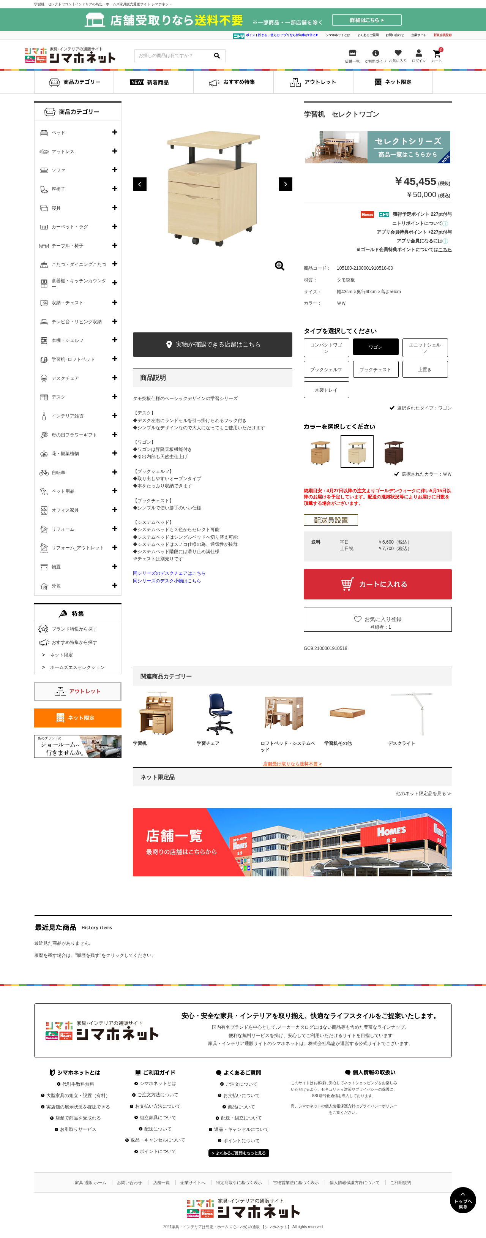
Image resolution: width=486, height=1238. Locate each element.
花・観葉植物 (65, 453)
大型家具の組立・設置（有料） (78, 1095)
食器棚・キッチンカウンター (79, 283)
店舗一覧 (161, 1182)
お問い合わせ (395, 35)
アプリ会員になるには (422, 240)
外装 (56, 585)
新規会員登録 (443, 35)
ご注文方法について (157, 1094)
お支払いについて (241, 1095)
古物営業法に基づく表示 (296, 1182)
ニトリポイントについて (420, 223)
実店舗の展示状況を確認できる (78, 1107)
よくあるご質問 (368, 35)
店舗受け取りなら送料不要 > (292, 764)
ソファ (58, 170)
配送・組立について (241, 1118)
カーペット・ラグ (70, 226)
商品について (241, 1107)
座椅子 (58, 189)
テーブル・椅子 (68, 245)
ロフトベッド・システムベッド (287, 747)
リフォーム (63, 529)
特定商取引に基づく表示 (239, 1182)
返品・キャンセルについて (158, 1140)
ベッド (58, 132)
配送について (158, 1129)
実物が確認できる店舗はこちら (212, 344)
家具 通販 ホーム (90, 1182)
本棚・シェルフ (68, 340)
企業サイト (418, 35)
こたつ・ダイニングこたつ (79, 264)
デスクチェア (65, 378)
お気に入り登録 (383, 619)
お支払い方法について (158, 1106)
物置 (56, 566)
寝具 (56, 208)
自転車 (58, 472)
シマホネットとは (338, 35)
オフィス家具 (65, 510)
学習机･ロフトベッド (73, 359)
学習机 (140, 743)
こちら (445, 249)
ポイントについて (158, 1151)
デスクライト (401, 743)
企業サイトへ (192, 1182)
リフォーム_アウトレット (78, 547)
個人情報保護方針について (355, 1182)
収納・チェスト (68, 302)
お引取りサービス (78, 1129)
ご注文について (241, 1084)
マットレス (63, 151)
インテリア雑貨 (68, 416)
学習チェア (208, 743)
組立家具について (158, 1117)
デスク (58, 397)
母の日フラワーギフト (74, 435)
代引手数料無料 (78, 1084)
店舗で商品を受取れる (78, 1118)
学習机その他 (338, 743)
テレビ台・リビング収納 (77, 321)
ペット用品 (63, 491)
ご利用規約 (400, 1182)
